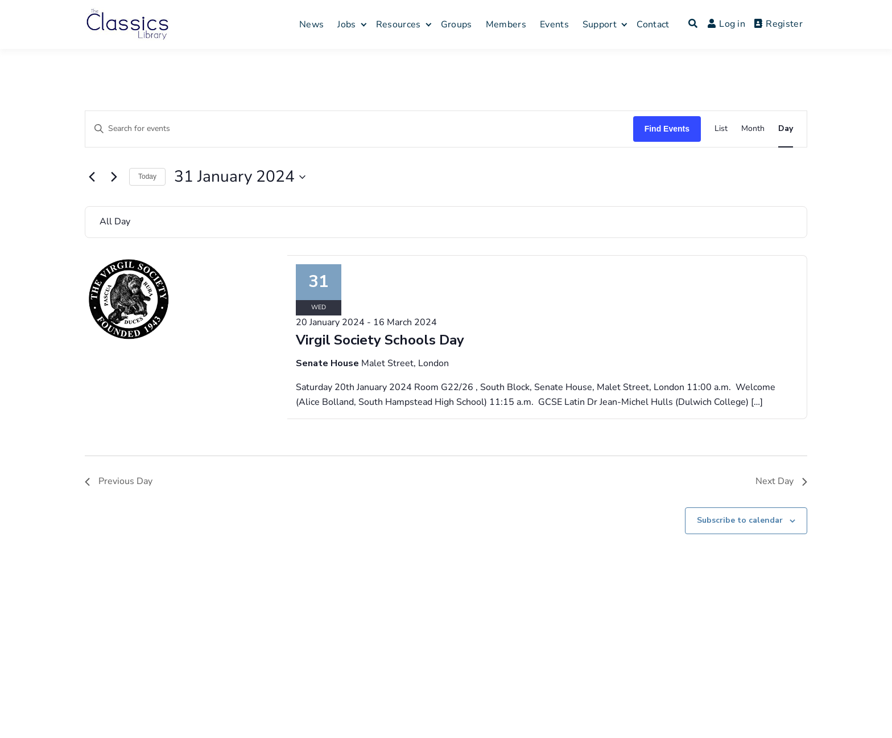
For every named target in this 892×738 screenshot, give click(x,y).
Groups (456, 24)
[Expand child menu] (363, 24)
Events (554, 24)
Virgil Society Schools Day (380, 340)
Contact (653, 24)
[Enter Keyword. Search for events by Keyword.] (359, 129)
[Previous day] (91, 177)
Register (778, 24)
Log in (726, 24)
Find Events (667, 128)
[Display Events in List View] (721, 129)
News (311, 24)
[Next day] (114, 177)
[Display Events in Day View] (785, 129)
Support (600, 24)
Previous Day (118, 481)
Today (147, 177)
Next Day (781, 481)
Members (506, 24)
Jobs (346, 24)
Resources (398, 24)
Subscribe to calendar (740, 520)
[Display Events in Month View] (753, 129)
